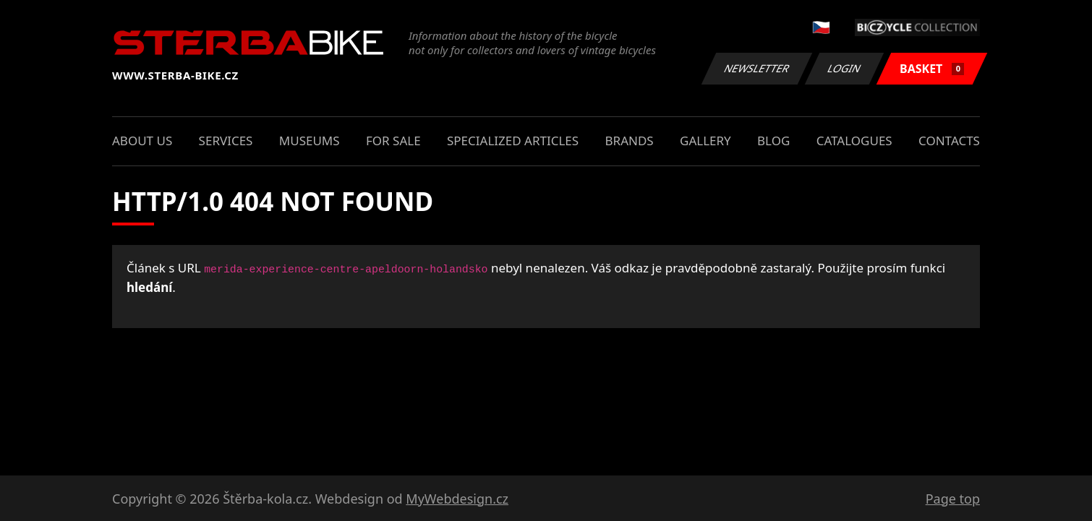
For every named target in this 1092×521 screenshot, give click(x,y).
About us (142, 140)
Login (844, 68)
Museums (309, 140)
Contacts (949, 140)
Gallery (705, 140)
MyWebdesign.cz (457, 498)
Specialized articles (513, 140)
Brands (629, 140)
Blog (773, 140)
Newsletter (756, 68)
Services (226, 140)
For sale (393, 140)
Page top (953, 498)
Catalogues (854, 140)
